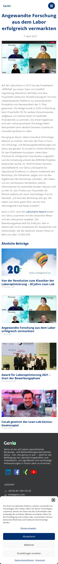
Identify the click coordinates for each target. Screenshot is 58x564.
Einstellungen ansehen (29, 553)
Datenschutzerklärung (24, 560)
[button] (53, 500)
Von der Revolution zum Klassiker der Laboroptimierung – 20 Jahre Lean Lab (28, 282)
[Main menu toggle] (51, 5)
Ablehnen (29, 544)
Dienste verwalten (28, 528)
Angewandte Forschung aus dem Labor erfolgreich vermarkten (28, 329)
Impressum (40, 560)
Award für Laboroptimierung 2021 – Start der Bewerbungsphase (26, 376)
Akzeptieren (29, 536)
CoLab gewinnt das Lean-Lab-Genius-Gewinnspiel (27, 423)
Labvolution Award (36, 211)
